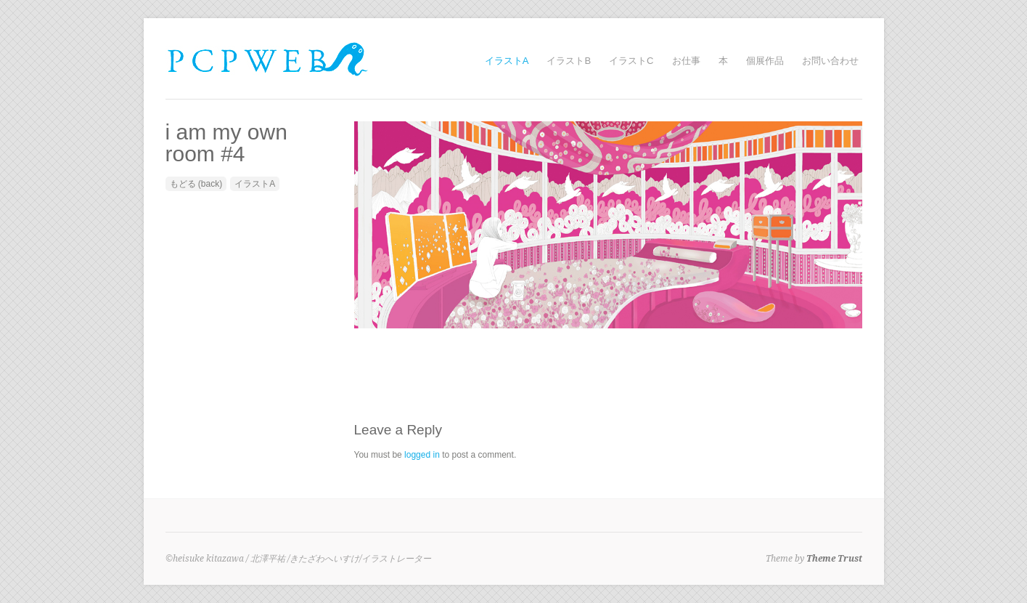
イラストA (507, 60)
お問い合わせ (830, 60)
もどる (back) (196, 184)
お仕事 (686, 60)
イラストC (631, 60)
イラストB (569, 60)
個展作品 (765, 60)
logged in (422, 455)
